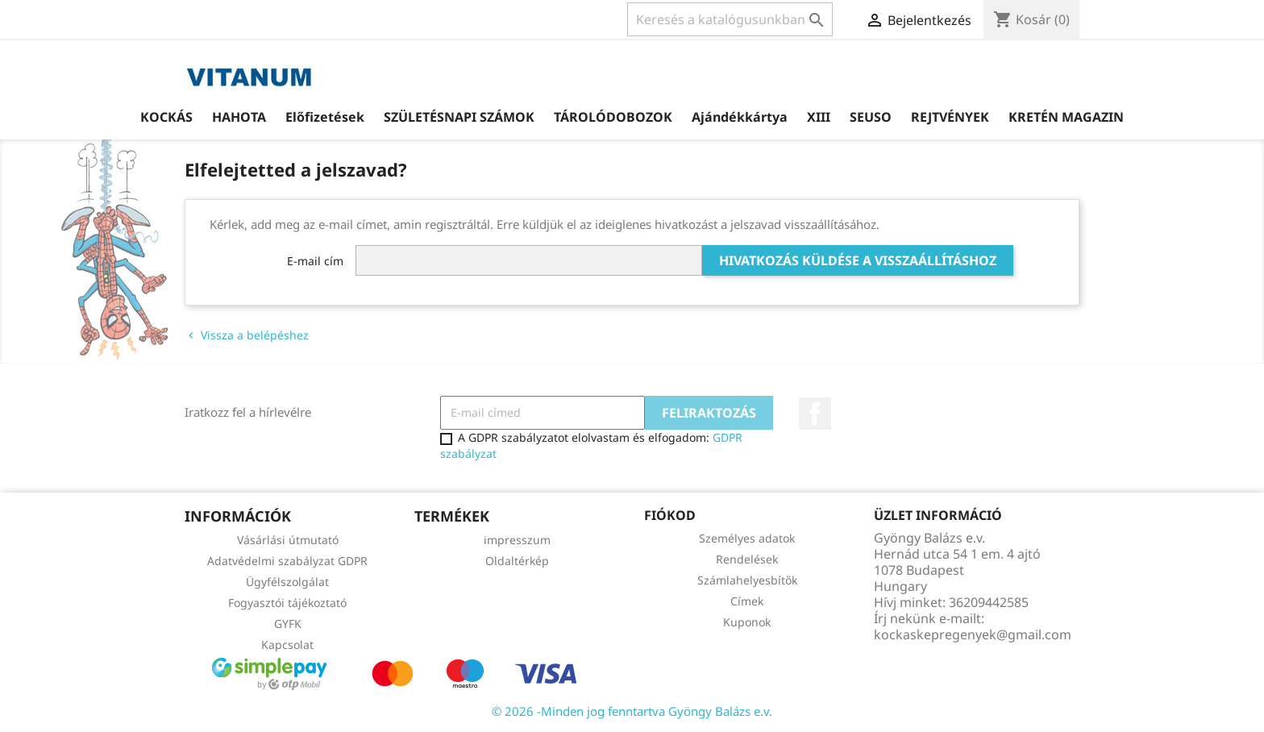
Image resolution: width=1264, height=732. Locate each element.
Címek (746, 601)
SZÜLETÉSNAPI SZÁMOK (459, 117)
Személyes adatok (747, 538)
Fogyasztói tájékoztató (287, 602)
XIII (818, 117)
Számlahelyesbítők (747, 580)
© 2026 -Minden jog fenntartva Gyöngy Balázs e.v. (632, 711)
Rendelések (747, 559)
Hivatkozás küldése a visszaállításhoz (857, 260)
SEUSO (871, 117)
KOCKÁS (166, 117)
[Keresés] (730, 19)
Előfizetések (324, 117)
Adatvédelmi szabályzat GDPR (287, 560)
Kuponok (747, 622)
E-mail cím (315, 260)
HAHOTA (239, 117)
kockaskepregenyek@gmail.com (972, 634)
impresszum (517, 539)
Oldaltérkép (517, 560)
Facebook (815, 413)
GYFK (287, 623)
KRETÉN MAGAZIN (1066, 117)
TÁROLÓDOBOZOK (613, 117)
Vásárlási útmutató (288, 539)
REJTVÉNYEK (950, 117)
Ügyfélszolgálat (287, 581)
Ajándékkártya (740, 117)
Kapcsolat (287, 644)
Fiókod (670, 515)
